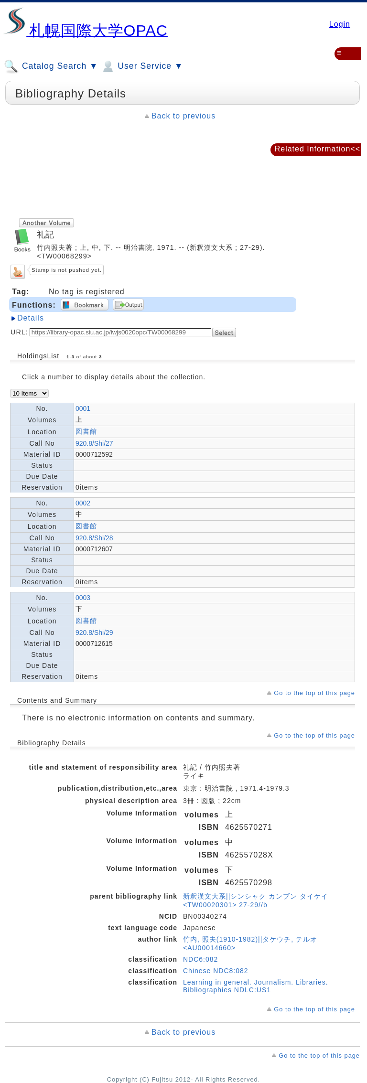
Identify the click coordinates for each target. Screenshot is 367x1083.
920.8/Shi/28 (94, 538)
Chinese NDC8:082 (215, 971)
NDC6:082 (200, 959)
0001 (83, 408)
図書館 (86, 431)
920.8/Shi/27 (94, 443)
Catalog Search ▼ (51, 66)
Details (30, 318)
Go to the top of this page (314, 693)
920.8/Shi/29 (94, 632)
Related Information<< (317, 149)
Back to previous (183, 116)
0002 (83, 503)
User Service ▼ (141, 66)
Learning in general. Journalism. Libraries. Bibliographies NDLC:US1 (255, 986)
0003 (83, 597)
